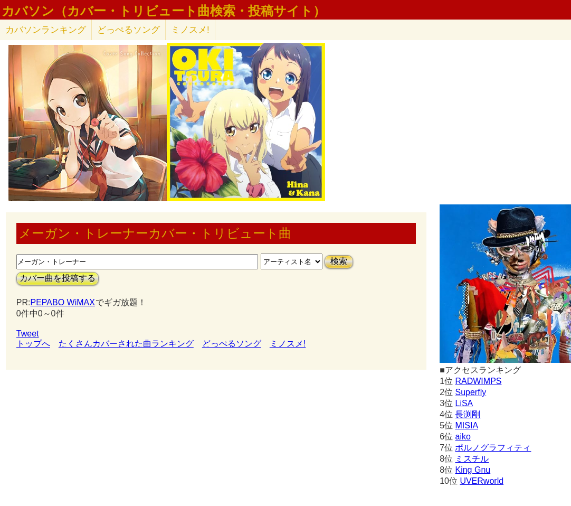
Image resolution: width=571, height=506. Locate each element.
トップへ (33, 343)
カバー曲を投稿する (58, 278)
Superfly (470, 392)
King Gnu (472, 469)
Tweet (27, 333)
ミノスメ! (190, 30)
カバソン (45, 30)
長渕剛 (467, 414)
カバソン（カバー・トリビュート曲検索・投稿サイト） (164, 11)
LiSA (464, 403)
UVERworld (481, 480)
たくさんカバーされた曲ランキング (126, 343)
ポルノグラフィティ (493, 447)
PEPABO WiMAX (62, 302)
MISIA (466, 425)
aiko (462, 436)
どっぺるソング (128, 30)
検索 (338, 261)
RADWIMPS (478, 381)
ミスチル (472, 458)
